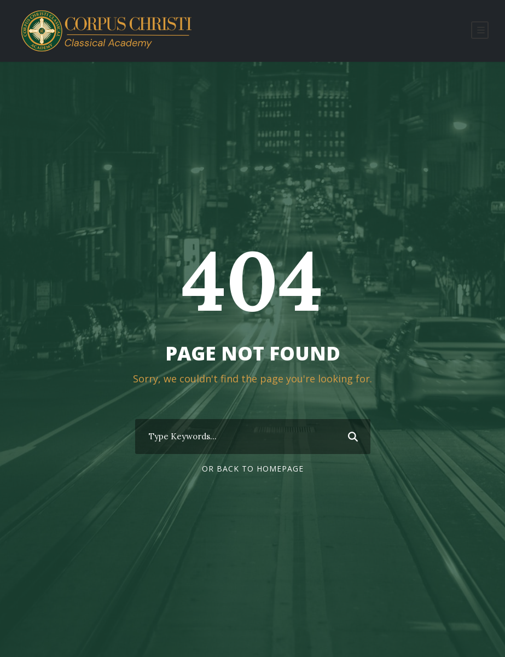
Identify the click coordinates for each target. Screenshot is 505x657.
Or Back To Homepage (253, 468)
